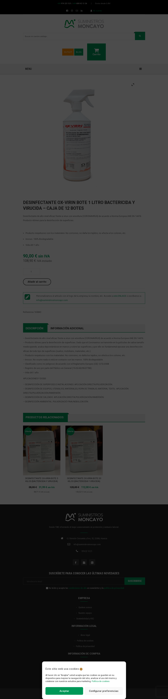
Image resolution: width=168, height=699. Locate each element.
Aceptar (64, 691)
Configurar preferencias (103, 691)
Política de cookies (101, 681)
